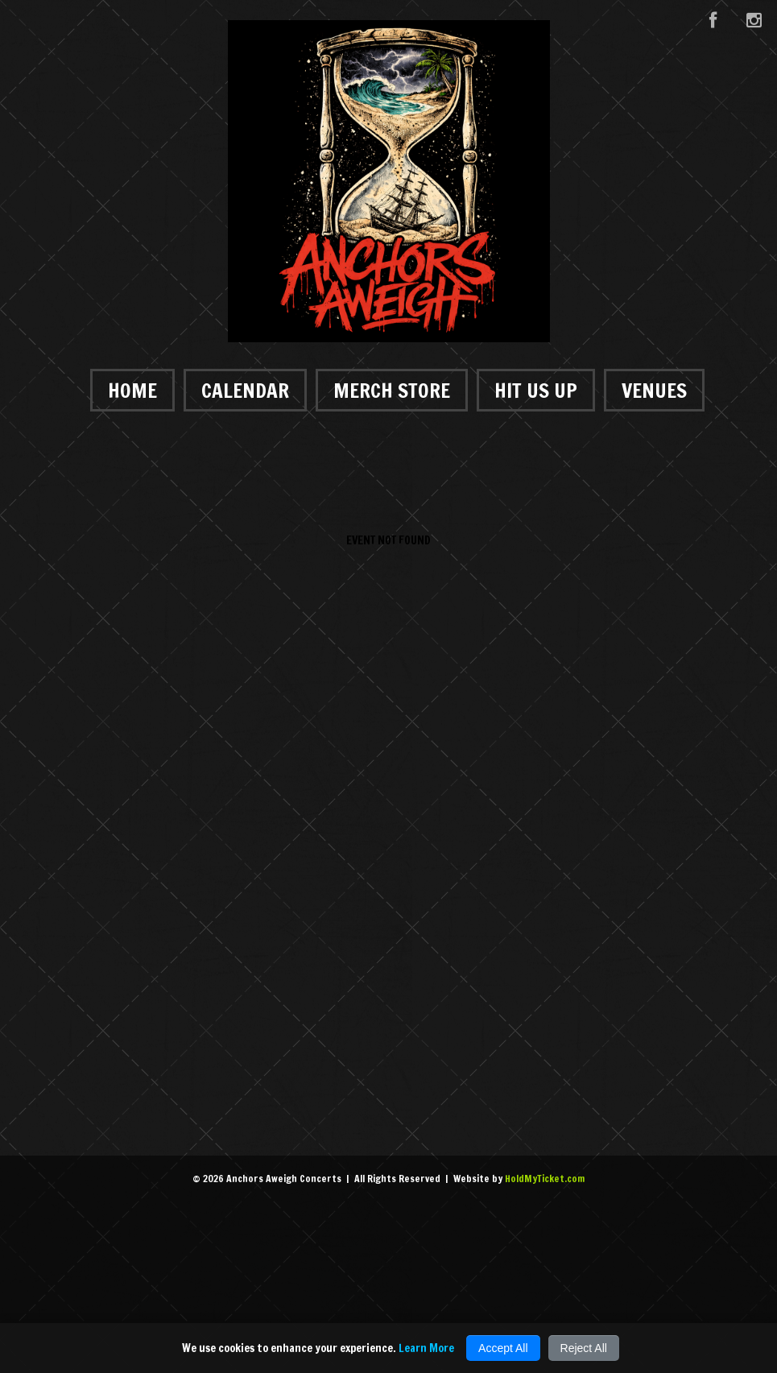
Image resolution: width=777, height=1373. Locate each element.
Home (132, 390)
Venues (654, 390)
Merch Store (391, 390)
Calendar (245, 390)
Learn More (426, 1348)
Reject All (583, 1348)
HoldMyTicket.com (545, 1178)
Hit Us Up (535, 390)
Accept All (502, 1348)
